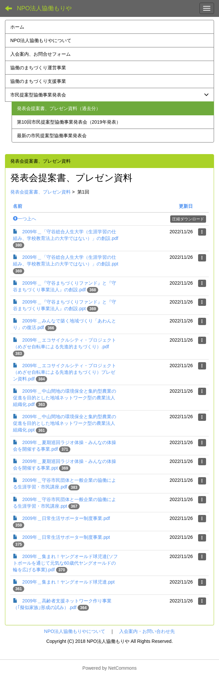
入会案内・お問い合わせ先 (147, 631)
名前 (17, 206)
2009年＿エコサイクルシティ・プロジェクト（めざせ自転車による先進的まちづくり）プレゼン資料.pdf (64, 372)
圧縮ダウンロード (188, 219)
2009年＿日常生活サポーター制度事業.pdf (66, 518)
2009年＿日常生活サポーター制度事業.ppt (66, 537)
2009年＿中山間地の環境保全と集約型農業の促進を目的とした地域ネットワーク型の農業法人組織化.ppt (64, 423)
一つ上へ (24, 218)
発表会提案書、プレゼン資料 (40, 192)
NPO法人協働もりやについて (74, 631)
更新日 (186, 206)
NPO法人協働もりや (44, 8)
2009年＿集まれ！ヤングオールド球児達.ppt (68, 582)
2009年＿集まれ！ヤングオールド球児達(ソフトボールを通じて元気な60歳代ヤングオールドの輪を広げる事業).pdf (65, 563)
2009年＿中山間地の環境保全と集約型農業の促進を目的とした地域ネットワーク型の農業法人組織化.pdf (64, 397)
